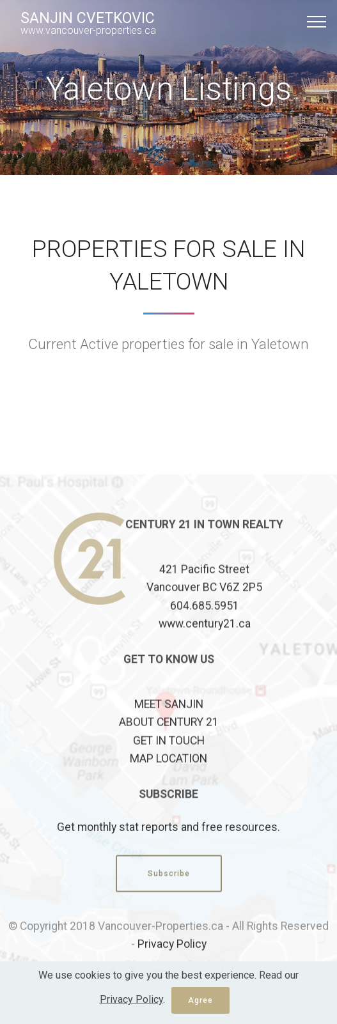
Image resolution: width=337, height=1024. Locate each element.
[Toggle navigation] (317, 21)
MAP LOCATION (168, 775)
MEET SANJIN (168, 721)
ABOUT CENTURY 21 (169, 739)
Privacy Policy (172, 952)
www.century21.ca (205, 640)
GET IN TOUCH (169, 757)
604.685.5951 (204, 622)
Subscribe (169, 882)
